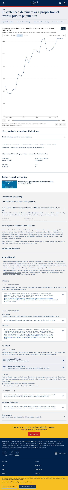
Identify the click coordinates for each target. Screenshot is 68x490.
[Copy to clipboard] (61, 294)
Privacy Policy (15, 482)
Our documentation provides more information (20, 381)
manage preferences (26, 482)
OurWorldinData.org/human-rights (10, 125)
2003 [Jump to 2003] (8, 120)
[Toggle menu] (3, 3)
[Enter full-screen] (64, 124)
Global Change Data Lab (29, 445)
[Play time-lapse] (4, 120)
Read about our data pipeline (11, 248)
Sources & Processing (41, 22)
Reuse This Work (58, 22)
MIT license (33, 449)
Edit (57, 35)
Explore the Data (7, 22)
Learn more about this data (39, 123)
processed (32, 154)
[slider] (13, 120)
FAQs (34, 451)
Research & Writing (23, 22)
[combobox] (60, 3)
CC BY (20, 125)
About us (37, 469)
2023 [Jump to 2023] (63, 120)
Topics (3, 469)
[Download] (56, 124)
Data (3, 473)
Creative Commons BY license (12, 272)
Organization (38, 473)
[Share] (60, 124)
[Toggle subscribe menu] (64, 3)
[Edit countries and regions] (57, 35)
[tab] (6, 35)
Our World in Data (34, 3)
